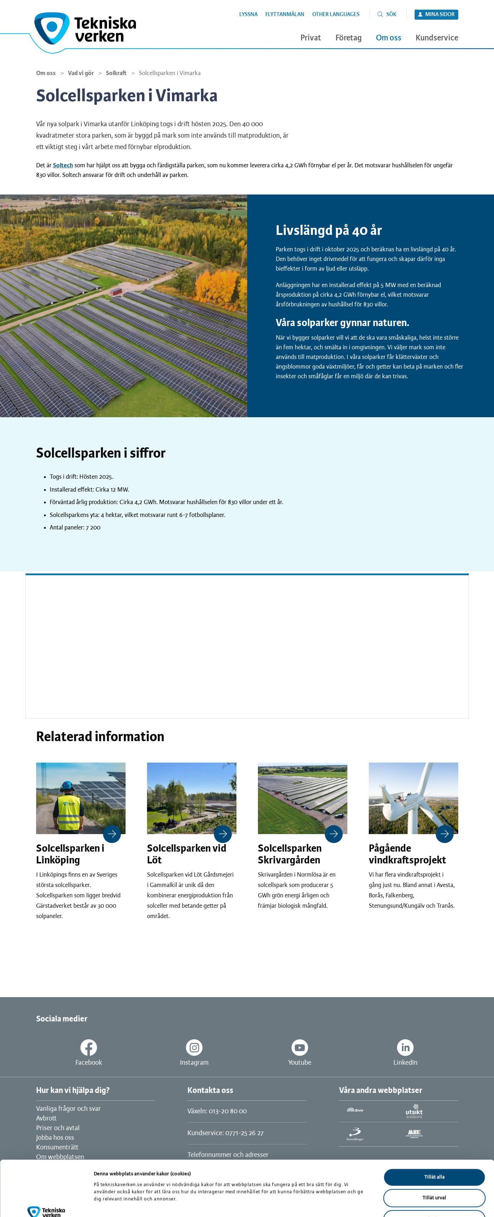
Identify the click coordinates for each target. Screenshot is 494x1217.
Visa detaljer (371, 1203)
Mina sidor (440, 15)
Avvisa (434, 1171)
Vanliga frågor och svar (68, 1109)
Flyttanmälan (284, 15)
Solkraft (116, 73)
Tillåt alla (434, 1129)
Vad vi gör (81, 73)
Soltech (63, 165)
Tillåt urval (434, 1150)
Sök (391, 15)
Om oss (46, 73)
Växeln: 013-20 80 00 (217, 1111)
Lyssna (248, 15)
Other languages (336, 15)
